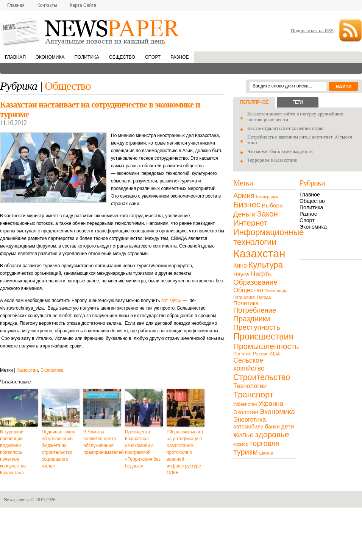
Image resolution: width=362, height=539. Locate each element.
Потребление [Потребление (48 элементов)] (254, 310)
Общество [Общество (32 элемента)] (248, 290)
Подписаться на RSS (312, 30)
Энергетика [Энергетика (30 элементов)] (249, 419)
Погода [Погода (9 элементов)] (264, 297)
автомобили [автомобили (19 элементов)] (248, 427)
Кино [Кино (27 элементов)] (240, 265)
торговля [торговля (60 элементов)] (265, 443)
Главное (310, 195)
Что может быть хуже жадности (280, 151)
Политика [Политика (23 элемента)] (246, 303)
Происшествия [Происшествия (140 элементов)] (263, 336)
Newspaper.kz (17, 499)
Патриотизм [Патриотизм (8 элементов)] (244, 297)
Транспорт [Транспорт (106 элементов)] (253, 394)
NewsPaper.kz (91, 31)
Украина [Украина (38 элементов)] (270, 403)
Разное (179, 57)
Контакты (47, 5)
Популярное (254, 102)
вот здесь (171, 300)
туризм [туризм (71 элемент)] (245, 452)
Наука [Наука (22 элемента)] (241, 274)
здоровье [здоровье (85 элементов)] (272, 434)
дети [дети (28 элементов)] (287, 426)
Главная (16, 5)
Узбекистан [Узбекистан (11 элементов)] (245, 404)
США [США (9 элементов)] (275, 354)
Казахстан (27, 370)
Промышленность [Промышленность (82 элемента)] (266, 346)
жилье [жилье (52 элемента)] (243, 435)
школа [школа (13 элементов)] (266, 453)
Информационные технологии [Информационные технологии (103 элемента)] (268, 237)
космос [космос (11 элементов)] (240, 444)
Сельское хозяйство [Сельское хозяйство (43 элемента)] (249, 364)
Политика (86, 57)
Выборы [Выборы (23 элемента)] (272, 205)
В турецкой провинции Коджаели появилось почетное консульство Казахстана (13, 452)
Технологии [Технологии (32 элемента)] (250, 385)
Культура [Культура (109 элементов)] (265, 265)
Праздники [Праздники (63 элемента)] (251, 319)
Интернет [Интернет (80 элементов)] (250, 222)
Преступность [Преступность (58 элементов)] (256, 327)
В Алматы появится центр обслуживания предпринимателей (102, 442)
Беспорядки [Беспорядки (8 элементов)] (267, 196)
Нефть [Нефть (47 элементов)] (261, 274)
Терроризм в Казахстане (272, 160)
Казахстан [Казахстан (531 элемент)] (259, 253)
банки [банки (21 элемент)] (272, 427)
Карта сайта (83, 5)
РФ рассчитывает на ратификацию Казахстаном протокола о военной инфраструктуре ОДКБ (185, 452)
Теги (298, 102)
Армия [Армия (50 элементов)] (243, 195)
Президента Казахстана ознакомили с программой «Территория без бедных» (143, 449)
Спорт (153, 57)
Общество (122, 57)
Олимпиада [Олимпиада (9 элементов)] (276, 290)
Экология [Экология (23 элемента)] (245, 412)
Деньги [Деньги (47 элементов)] (244, 214)
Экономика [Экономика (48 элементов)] (277, 412)
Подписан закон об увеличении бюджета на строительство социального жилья (58, 449)
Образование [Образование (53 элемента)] (255, 282)
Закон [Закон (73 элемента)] (267, 214)
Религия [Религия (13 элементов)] (242, 354)
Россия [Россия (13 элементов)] (260, 354)
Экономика (50, 57)
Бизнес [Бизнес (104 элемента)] (247, 204)
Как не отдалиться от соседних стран (285, 128)
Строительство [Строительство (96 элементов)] (261, 377)
